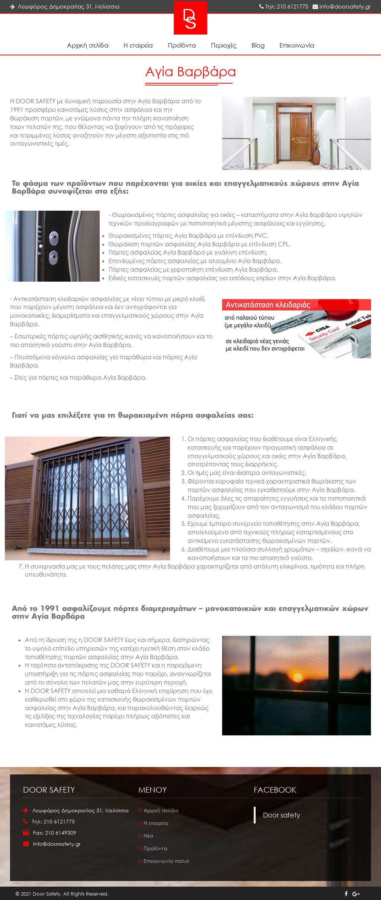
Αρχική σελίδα (88, 45)
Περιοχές (224, 45)
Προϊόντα (182, 45)
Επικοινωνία (296, 45)
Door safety (281, 815)
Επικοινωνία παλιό (166, 861)
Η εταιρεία (138, 45)
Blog (258, 45)
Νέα (148, 835)
